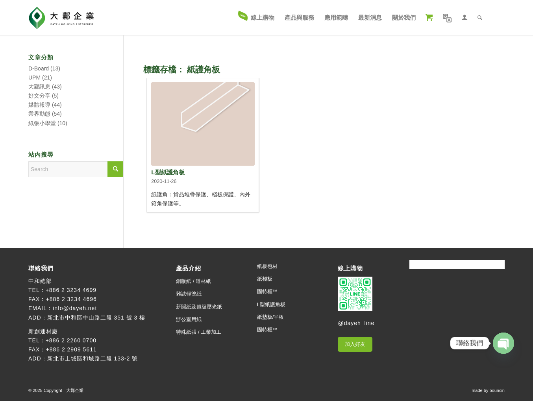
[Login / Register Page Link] (464, 17)
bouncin (497, 390)
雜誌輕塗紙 (189, 294)
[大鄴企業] (61, 17)
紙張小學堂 (42, 123)
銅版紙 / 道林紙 (193, 281)
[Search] (479, 17)
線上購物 (350, 268)
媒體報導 (39, 105)
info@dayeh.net (75, 308)
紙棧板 (264, 279)
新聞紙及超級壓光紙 (199, 307)
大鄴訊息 (39, 86)
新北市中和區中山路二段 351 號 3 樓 (96, 317)
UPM (34, 77)
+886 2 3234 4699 (71, 290)
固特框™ (267, 291)
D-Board (38, 68)
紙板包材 (267, 266)
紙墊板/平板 (270, 317)
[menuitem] (256, 17)
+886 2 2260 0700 (71, 340)
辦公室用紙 (189, 319)
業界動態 (39, 114)
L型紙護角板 (167, 172)
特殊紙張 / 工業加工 (198, 332)
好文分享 (39, 95)
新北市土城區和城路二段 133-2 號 (92, 358)
